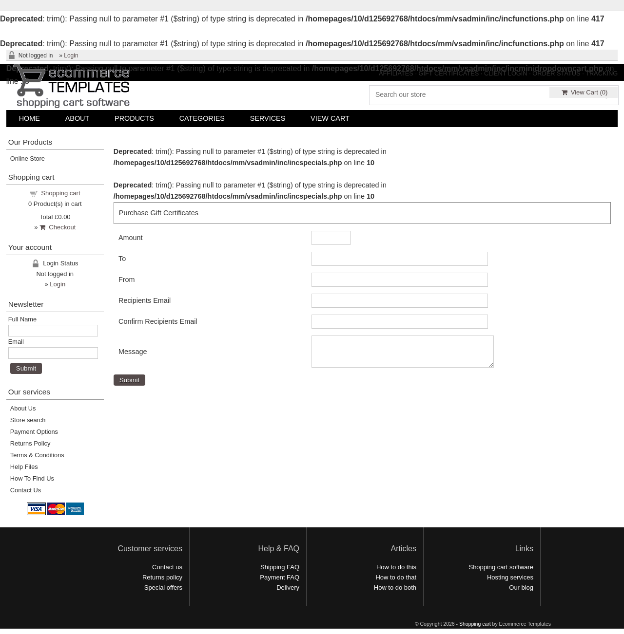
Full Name (22, 319)
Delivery (287, 587)
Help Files (24, 466)
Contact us (167, 567)
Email (16, 341)
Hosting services (510, 577)
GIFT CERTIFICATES (449, 73)
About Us (23, 408)
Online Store (27, 158)
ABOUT (77, 118)
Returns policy (162, 577)
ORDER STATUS (556, 73)
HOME (29, 118)
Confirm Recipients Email (157, 321)
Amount (130, 238)
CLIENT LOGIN (505, 73)
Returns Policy (30, 443)
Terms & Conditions (37, 455)
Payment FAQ (279, 577)
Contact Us (25, 490)
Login (71, 55)
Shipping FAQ (279, 567)
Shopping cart (60, 193)
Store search (28, 420)
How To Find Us (32, 478)
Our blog (521, 587)
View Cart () (585, 92)
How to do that (395, 577)
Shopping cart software (501, 567)
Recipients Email (144, 300)
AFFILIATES (396, 73)
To (122, 258)
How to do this (396, 567)
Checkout (57, 227)
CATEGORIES (202, 118)
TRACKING (601, 73)
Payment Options (34, 431)
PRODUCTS (134, 118)
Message (132, 354)
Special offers (163, 587)
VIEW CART (330, 118)
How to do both (395, 587)
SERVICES (268, 118)
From (126, 279)
